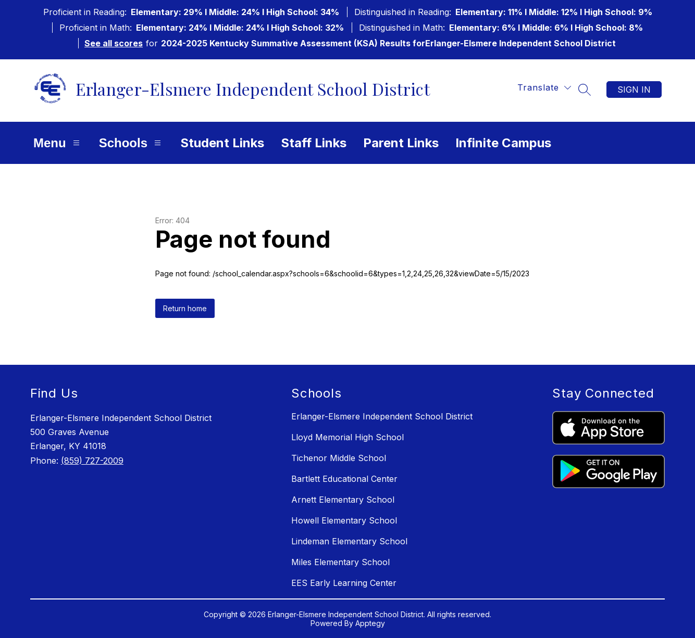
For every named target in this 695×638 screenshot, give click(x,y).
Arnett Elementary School (342, 499)
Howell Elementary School (344, 520)
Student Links (222, 142)
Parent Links (401, 142)
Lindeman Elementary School (349, 541)
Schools (131, 143)
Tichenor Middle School (338, 458)
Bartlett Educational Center (344, 479)
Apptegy (370, 623)
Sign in (634, 89)
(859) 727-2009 (92, 460)
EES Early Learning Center (343, 583)
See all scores (113, 43)
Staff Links (313, 142)
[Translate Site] (544, 87)
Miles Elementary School (340, 562)
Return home (185, 308)
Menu (57, 143)
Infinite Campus (503, 142)
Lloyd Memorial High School (347, 437)
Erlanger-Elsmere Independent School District (382, 416)
